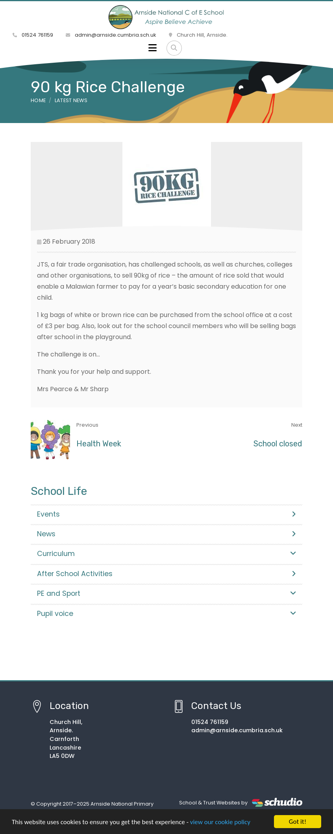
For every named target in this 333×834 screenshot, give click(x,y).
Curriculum (166, 553)
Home (38, 100)
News (166, 534)
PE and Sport (166, 593)
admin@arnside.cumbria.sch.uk (111, 35)
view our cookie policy (220, 822)
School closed (277, 443)
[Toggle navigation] (152, 48)
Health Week (98, 443)
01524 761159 (33, 35)
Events (166, 514)
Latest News (71, 100)
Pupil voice (166, 613)
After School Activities (166, 573)
